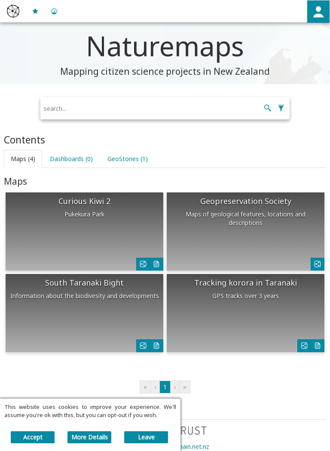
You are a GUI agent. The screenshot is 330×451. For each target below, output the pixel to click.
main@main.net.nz (183, 446)
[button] (318, 11)
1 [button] (165, 387)
